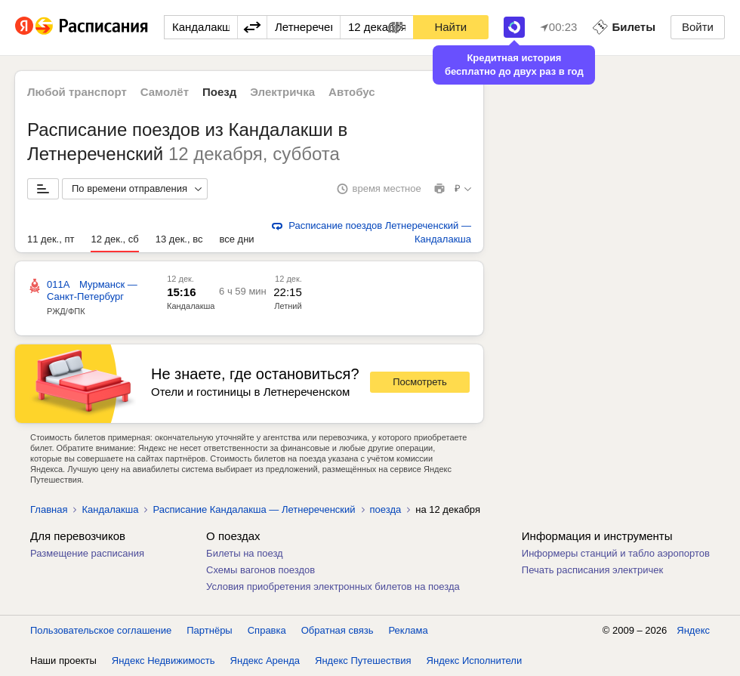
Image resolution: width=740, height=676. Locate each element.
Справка (267, 630)
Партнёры (209, 630)
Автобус (351, 91)
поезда (386, 509)
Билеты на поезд (244, 553)
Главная (48, 509)
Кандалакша (190, 305)
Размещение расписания (87, 553)
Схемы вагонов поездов (260, 570)
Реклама (408, 630)
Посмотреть (420, 381)
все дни (236, 239)
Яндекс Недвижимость (163, 660)
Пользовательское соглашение (100, 630)
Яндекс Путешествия (363, 660)
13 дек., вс (179, 239)
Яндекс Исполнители (475, 660)
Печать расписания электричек (592, 570)
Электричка (282, 91)
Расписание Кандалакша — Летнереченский (254, 509)
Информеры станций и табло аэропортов (616, 553)
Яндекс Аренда (265, 660)
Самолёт (164, 91)
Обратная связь (337, 630)
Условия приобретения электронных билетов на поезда (333, 586)
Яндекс (693, 630)
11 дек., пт (50, 239)
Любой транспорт (77, 91)
